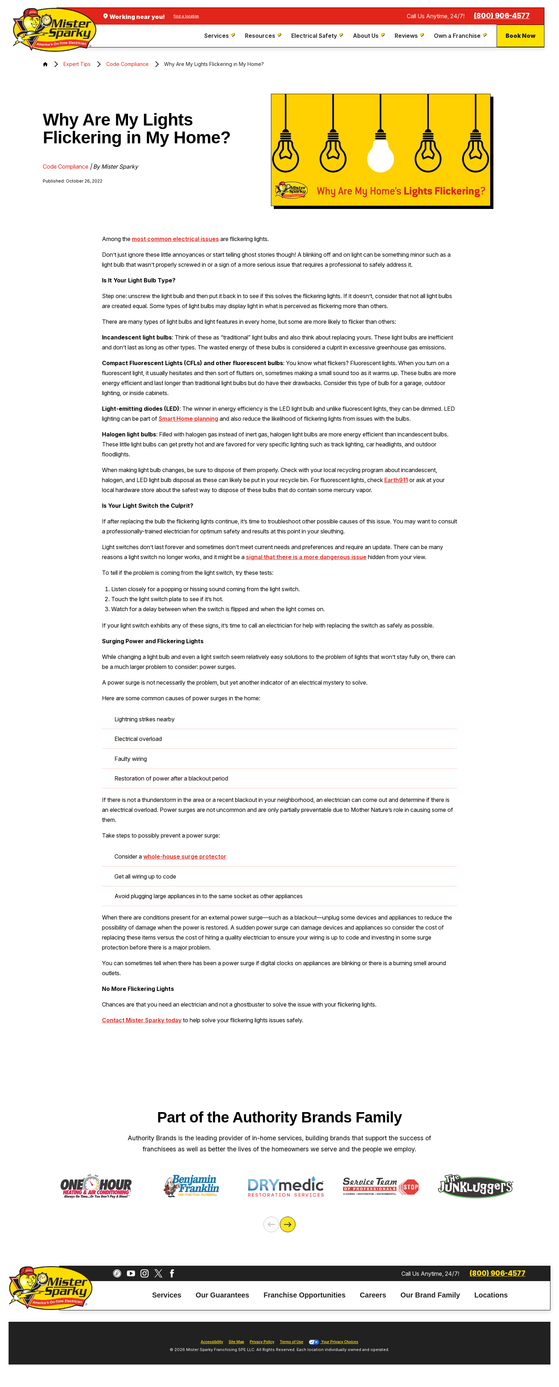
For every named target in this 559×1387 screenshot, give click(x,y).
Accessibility (212, 1342)
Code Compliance (127, 64)
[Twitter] (158, 1273)
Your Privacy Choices (333, 1342)
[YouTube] (131, 1273)
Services (166, 1295)
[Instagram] (144, 1273)
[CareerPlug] (117, 1273)
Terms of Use (291, 1342)
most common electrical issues (175, 238)
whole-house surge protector (184, 856)
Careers (373, 1295)
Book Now (520, 35)
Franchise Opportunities (304, 1295)
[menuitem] (220, 36)
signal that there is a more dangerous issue (306, 557)
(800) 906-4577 (502, 16)
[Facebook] (172, 1273)
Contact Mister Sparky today (141, 1020)
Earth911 (396, 479)
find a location (186, 16)
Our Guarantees (222, 1295)
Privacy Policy (262, 1342)
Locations (491, 1295)
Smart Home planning (188, 418)
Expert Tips (77, 64)
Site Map (236, 1342)
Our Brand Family (430, 1295)
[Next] (288, 1224)
